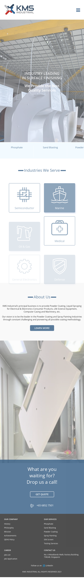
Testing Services (51, 548)
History (7, 529)
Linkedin (48, 570)
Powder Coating (51, 537)
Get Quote (42, 499)
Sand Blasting (50, 533)
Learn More (42, 333)
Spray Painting (50, 540)
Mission (7, 537)
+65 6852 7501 (45, 510)
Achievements (10, 540)
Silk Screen (48, 544)
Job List (7, 560)
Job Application (10, 564)
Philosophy (9, 533)
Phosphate (48, 529)
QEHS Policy (9, 544)
